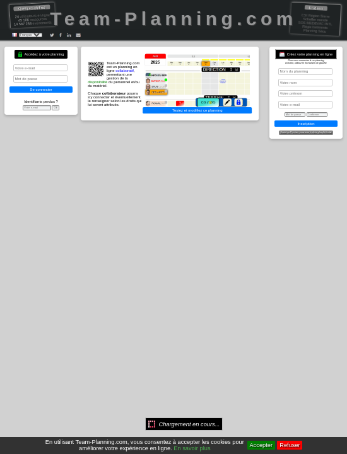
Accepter (261, 445)
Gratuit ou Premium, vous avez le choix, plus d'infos (306, 133)
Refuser (289, 445)
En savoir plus (192, 448)
